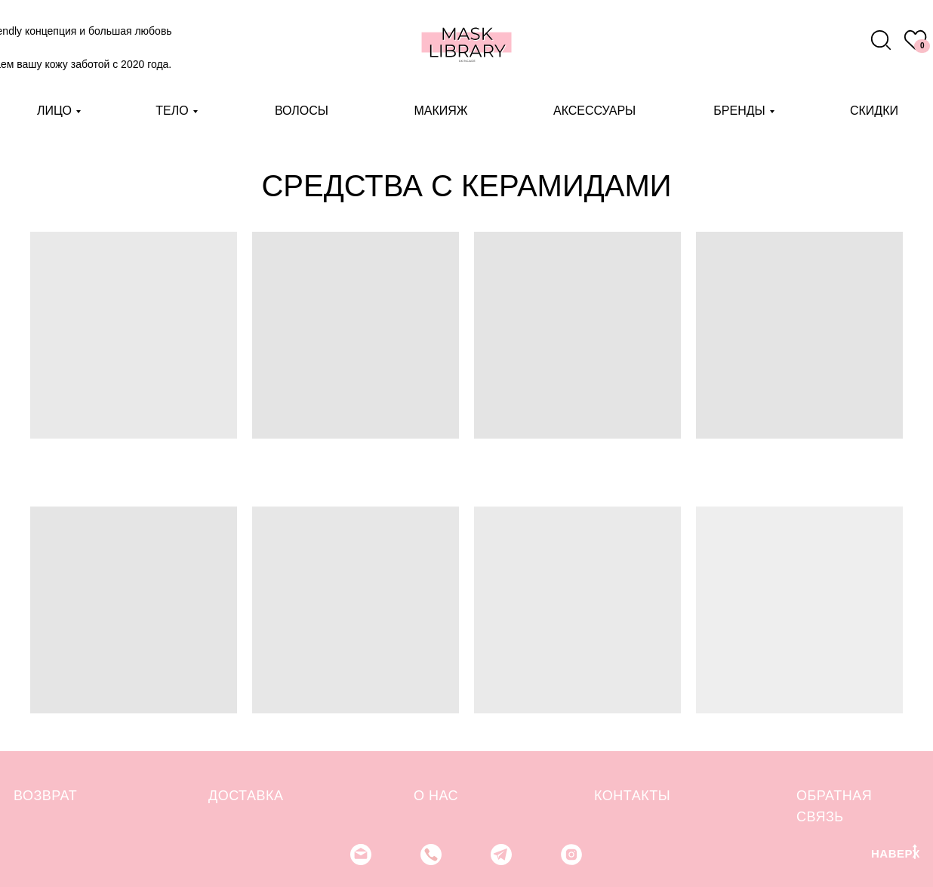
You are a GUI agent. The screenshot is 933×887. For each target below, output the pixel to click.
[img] (880, 40)
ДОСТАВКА (246, 795)
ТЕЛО (172, 110)
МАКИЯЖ (440, 110)
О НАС (436, 795)
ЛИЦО (54, 110)
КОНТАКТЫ (632, 795)
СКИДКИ (874, 110)
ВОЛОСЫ (301, 110)
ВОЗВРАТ (45, 795)
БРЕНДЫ (739, 110)
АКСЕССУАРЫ (594, 110)
